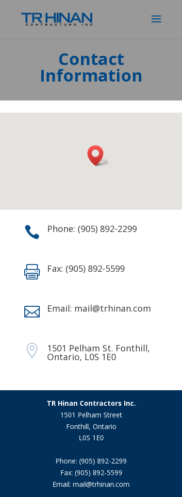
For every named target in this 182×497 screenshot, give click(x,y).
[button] (98, 155)
